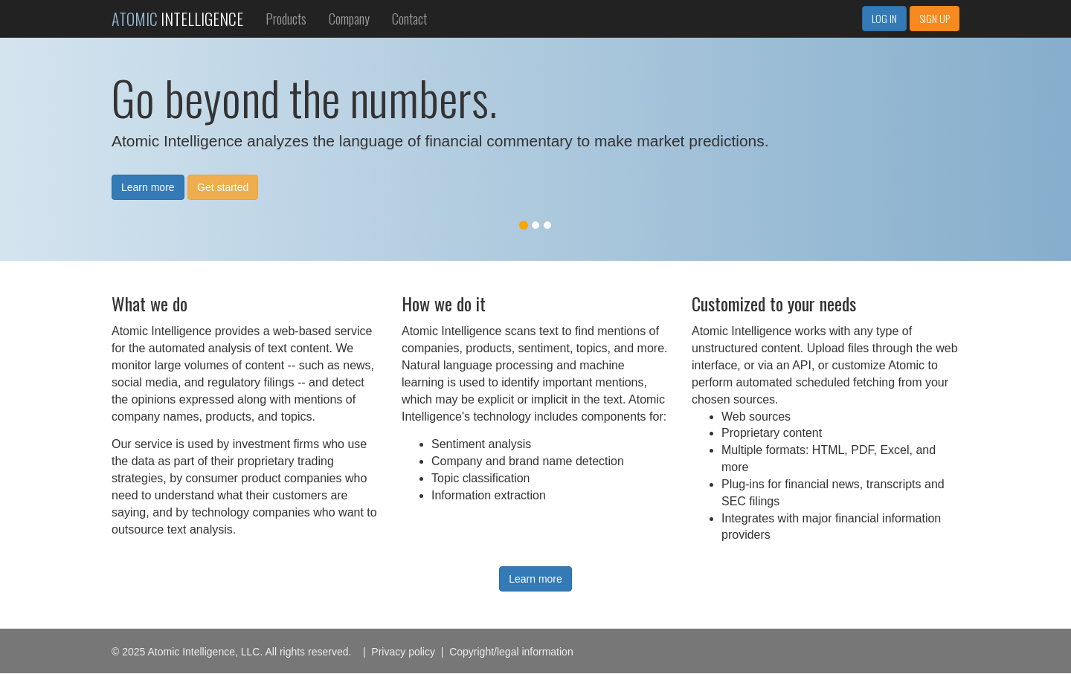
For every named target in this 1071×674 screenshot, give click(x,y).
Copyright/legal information (511, 652)
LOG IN (884, 18)
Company (349, 18)
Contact (409, 18)
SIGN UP (934, 18)
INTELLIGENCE (177, 18)
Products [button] (286, 18)
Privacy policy (403, 652)
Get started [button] (222, 187)
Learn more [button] (148, 187)
